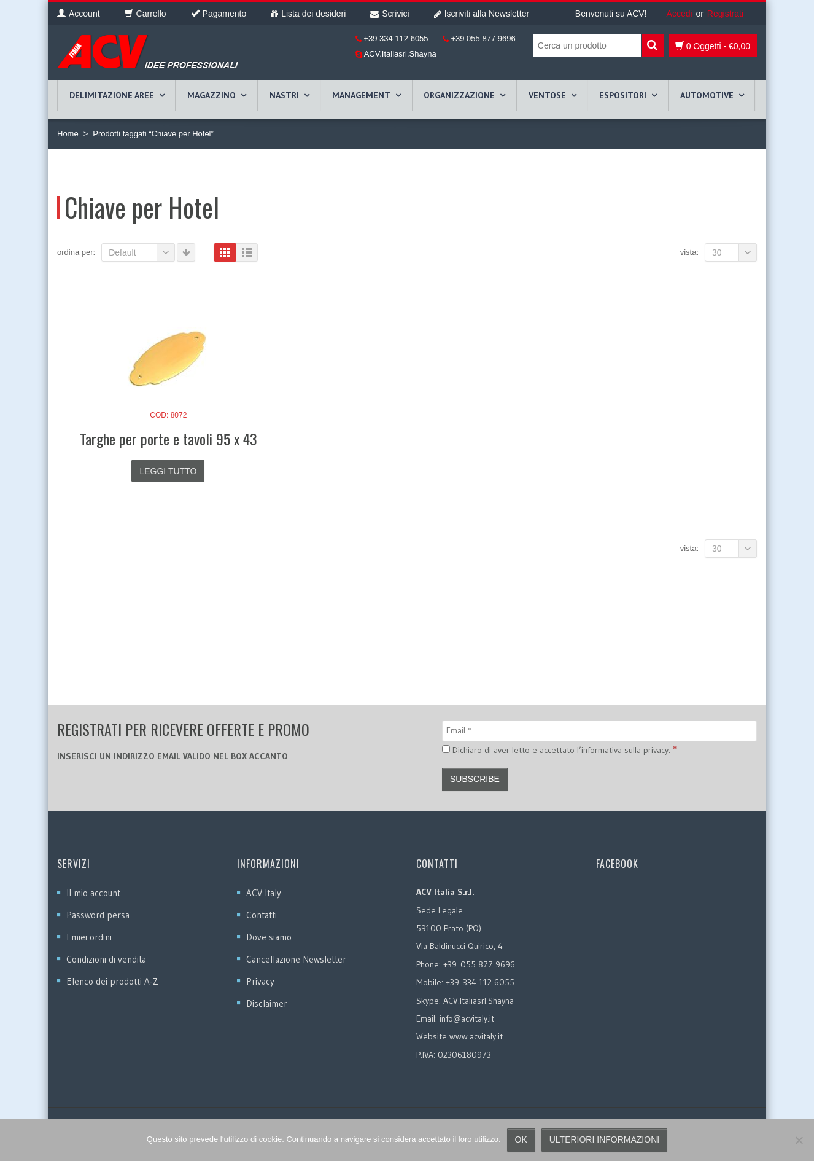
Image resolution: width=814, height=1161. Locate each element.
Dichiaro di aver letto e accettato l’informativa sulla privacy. (559, 749)
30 (734, 252)
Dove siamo (269, 937)
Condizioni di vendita (106, 959)
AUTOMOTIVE (707, 95)
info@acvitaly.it (467, 1018)
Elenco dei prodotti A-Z (112, 981)
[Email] (599, 731)
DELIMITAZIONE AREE (111, 95)
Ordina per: (76, 252)
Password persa (98, 915)
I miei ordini (89, 937)
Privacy (260, 981)
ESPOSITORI (622, 95)
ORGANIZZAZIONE (459, 95)
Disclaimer (266, 1003)
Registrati (725, 13)
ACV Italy (263, 893)
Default (142, 252)
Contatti (261, 915)
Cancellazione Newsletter (296, 959)
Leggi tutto (167, 471)
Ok (521, 1139)
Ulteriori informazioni (604, 1139)
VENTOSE (547, 95)
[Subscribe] (475, 779)
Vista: (689, 252)
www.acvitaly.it (476, 1036)
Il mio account (93, 893)
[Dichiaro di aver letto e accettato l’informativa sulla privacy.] (446, 749)
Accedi (679, 13)
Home (68, 133)
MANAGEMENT (361, 95)
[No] (799, 1140)
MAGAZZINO (211, 95)
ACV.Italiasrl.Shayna (399, 53)
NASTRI (284, 95)
